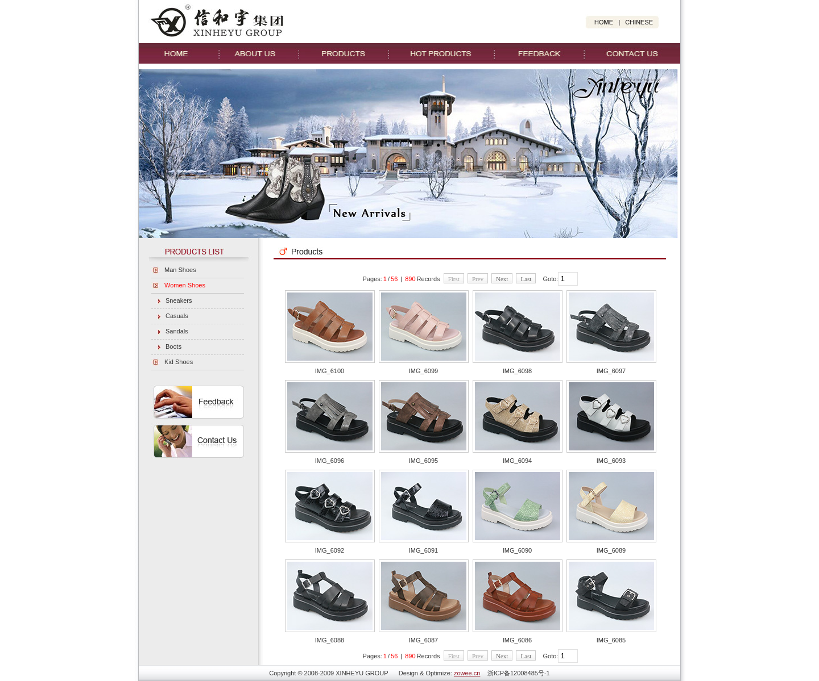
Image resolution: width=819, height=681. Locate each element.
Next (502, 278)
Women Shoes (184, 285)
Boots (173, 346)
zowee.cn (467, 673)
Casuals (177, 315)
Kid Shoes (178, 361)
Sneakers (179, 300)
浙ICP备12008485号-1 (518, 673)
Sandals (177, 331)
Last (525, 278)
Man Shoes (180, 269)
